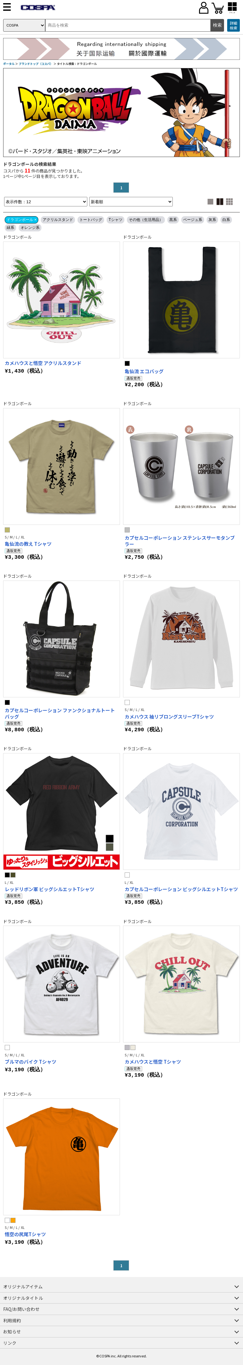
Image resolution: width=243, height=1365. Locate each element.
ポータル (9, 64)
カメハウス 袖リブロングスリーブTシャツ (169, 716)
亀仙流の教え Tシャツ (28, 543)
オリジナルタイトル (23, 1298)
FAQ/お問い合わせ (21, 1309)
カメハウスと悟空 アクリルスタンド (43, 363)
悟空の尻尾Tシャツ (25, 1234)
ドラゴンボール (17, 237)
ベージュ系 (192, 219)
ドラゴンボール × (21, 219)
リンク (9, 1343)
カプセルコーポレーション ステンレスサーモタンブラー (180, 540)
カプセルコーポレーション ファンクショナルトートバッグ (60, 713)
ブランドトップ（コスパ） (36, 64)
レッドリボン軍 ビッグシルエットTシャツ (49, 889)
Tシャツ (115, 219)
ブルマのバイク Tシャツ (30, 1061)
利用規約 (12, 1320)
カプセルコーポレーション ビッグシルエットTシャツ (181, 889)
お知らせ (12, 1331)
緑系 (10, 227)
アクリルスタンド (58, 219)
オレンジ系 (30, 227)
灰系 (212, 219)
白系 (226, 219)
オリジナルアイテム (23, 1286)
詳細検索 (233, 25)
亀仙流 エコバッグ (144, 371)
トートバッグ (90, 219)
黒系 (173, 219)
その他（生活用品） (146, 219)
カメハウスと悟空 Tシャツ (153, 1061)
